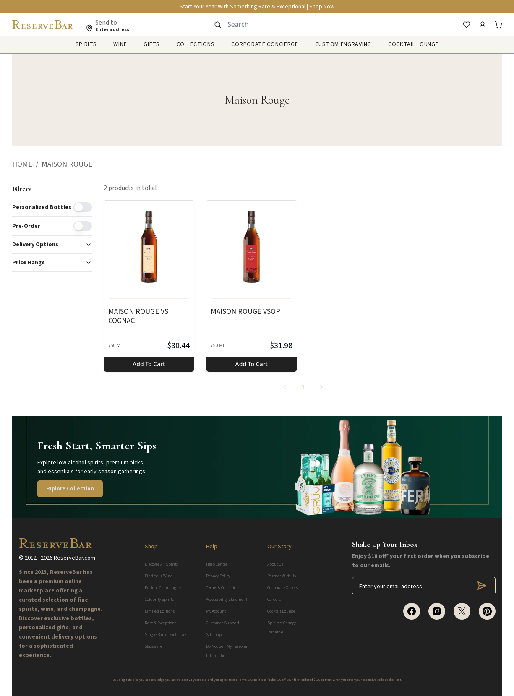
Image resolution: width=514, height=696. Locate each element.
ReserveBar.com (74, 558)
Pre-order (26, 226)
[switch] (82, 207)
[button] (27, 164)
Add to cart (149, 364)
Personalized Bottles (41, 207)
